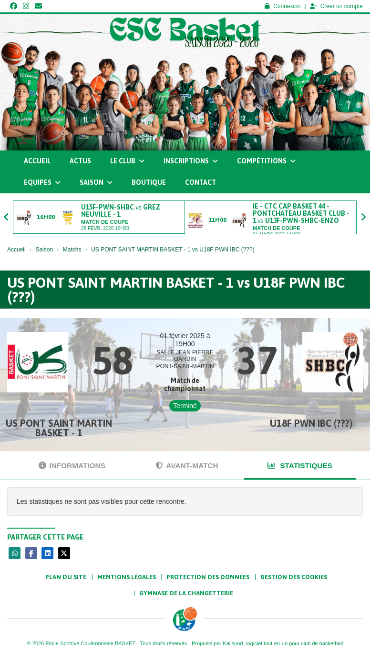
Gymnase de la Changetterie (186, 593)
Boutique (149, 182)
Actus (80, 161)
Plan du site (65, 577)
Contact (200, 182)
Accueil (37, 161)
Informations (72, 465)
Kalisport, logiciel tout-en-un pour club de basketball (283, 643)
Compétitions (266, 161)
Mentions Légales (126, 577)
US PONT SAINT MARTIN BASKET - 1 (59, 428)
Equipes (42, 182)
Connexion (282, 6)
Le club (127, 161)
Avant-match (186, 465)
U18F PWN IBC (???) (311, 423)
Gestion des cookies (293, 577)
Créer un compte (336, 6)
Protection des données (207, 577)
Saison (96, 182)
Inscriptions (191, 161)
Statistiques (299, 465)
